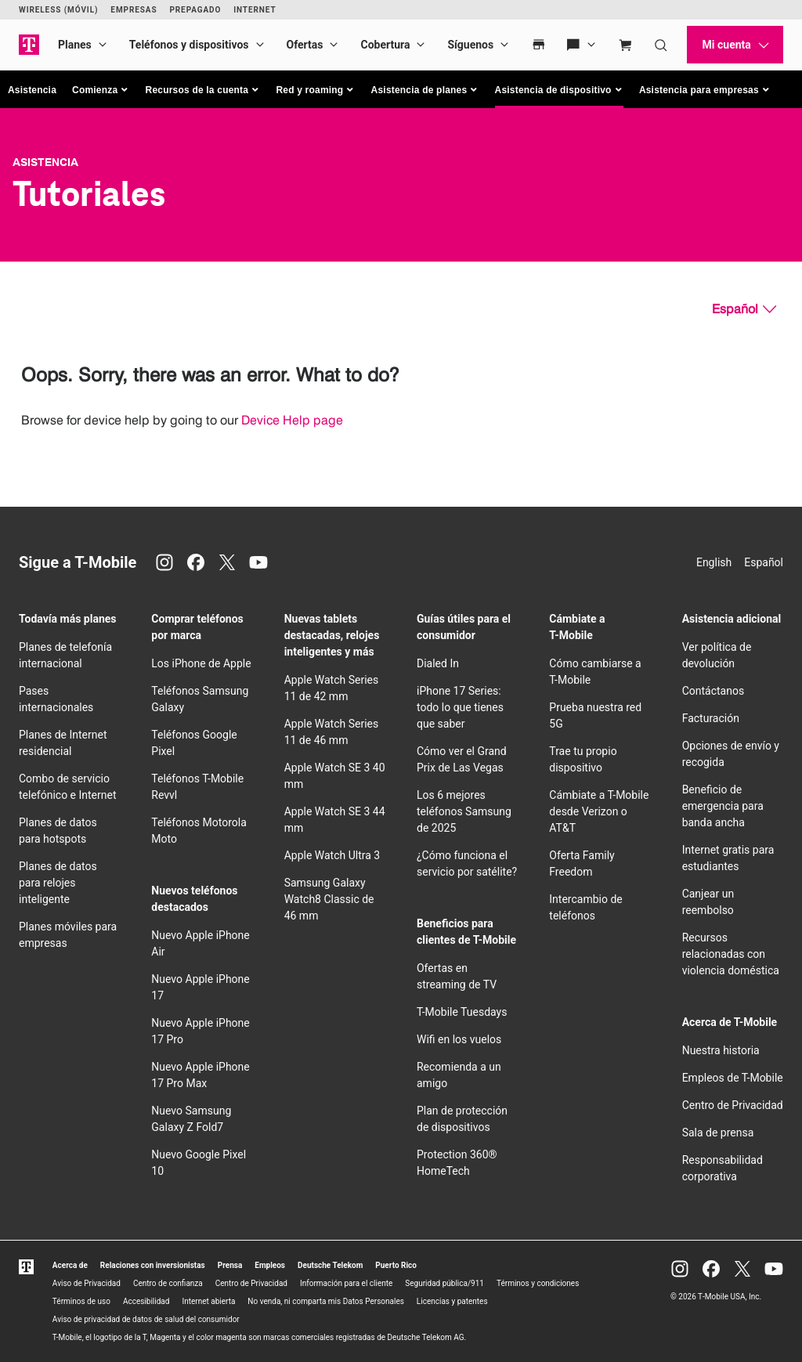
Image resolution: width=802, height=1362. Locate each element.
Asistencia (32, 90)
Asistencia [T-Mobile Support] (45, 162)
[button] (101, 90)
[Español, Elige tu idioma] (744, 309)
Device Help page (292, 420)
